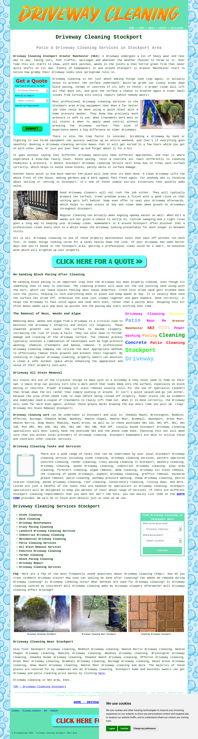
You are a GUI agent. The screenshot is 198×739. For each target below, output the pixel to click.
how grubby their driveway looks (49, 72)
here (101, 673)
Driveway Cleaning (31, 711)
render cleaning (83, 462)
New (45, 711)
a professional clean (118, 246)
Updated (54, 711)
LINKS (141, 28)
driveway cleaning (55, 466)
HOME (131, 28)
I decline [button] (124, 728)
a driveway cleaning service (65, 144)
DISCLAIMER (177, 28)
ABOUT (151, 28)
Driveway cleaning (66, 78)
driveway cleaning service (102, 163)
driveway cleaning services (104, 101)
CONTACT (162, 28)
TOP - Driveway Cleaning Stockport (39, 686)
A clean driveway (156, 173)
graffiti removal (155, 474)
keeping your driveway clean (68, 223)
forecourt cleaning (71, 470)
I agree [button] (112, 728)
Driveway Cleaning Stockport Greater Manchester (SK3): (56, 56)
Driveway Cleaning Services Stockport (56, 506)
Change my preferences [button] (144, 728)
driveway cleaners (83, 192)
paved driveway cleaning (62, 482)
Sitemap (15, 711)
